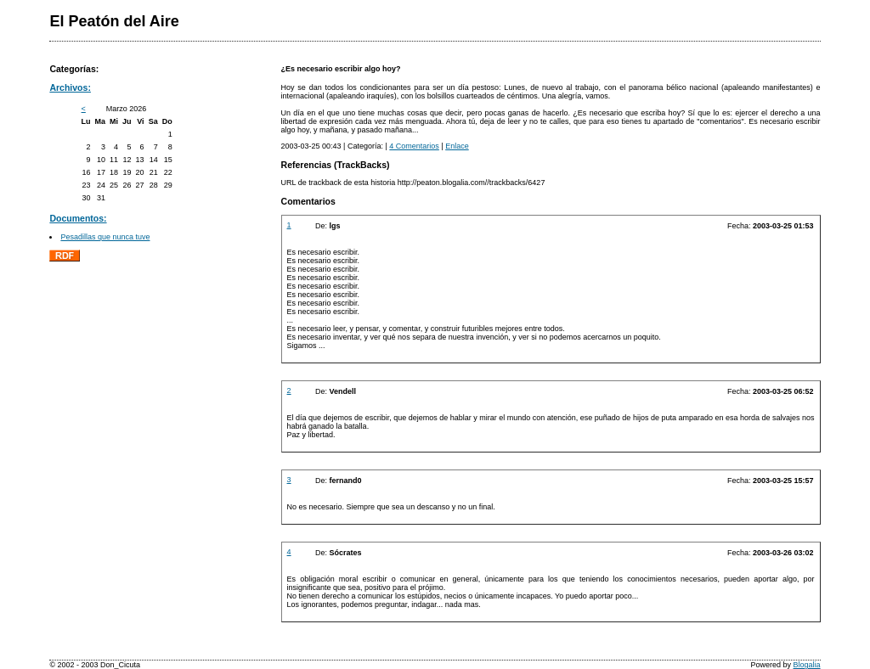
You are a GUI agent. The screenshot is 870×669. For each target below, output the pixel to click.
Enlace (457, 146)
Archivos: (70, 87)
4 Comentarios (414, 146)
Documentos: (77, 218)
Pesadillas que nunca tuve (105, 237)
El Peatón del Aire (113, 21)
